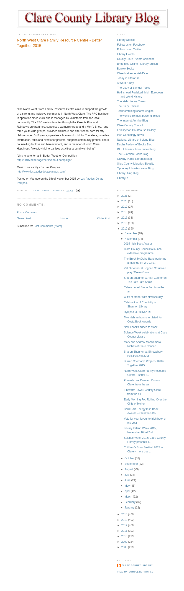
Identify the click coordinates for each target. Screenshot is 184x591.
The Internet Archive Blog (132, 120)
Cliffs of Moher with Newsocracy (143, 297)
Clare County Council (130, 125)
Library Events (126, 54)
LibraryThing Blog (127, 173)
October (130, 458)
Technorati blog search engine (135, 111)
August (129, 469)
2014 (124, 514)
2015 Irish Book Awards (138, 243)
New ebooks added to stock (140, 327)
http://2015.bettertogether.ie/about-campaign (44, 160)
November (131, 238)
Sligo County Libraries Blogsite (135, 163)
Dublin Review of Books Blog (134, 144)
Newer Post (24, 218)
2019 (124, 206)
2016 (124, 223)
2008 (124, 547)
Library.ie (122, 178)
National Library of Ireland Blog (136, 139)
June (128, 480)
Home (64, 218)
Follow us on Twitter (129, 49)
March (129, 496)
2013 (124, 519)
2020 (124, 201)
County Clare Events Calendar (135, 59)
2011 (124, 530)
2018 (124, 212)
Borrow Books (125, 68)
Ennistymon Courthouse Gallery (136, 130)
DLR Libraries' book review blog (136, 149)
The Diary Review (128, 106)
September (132, 463)
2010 (124, 536)
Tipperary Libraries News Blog (135, 168)
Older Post (103, 218)
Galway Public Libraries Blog (134, 158)
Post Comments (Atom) (47, 226)
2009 (124, 541)
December (131, 233)
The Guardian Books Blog (132, 154)
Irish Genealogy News (130, 135)
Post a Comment (27, 212)
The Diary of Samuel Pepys (133, 87)
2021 (124, 195)
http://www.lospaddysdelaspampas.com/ (41, 171)
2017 (124, 217)
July (127, 474)
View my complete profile (135, 572)
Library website (126, 39)
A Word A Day (125, 83)
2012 (124, 525)
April (128, 491)
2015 (124, 228)
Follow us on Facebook (131, 44)
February (130, 502)
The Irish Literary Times (131, 101)
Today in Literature (128, 78)
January (130, 507)
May (127, 485)
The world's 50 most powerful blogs (138, 115)
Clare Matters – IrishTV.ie (132, 73)
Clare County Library (137, 565)
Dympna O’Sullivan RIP (138, 312)
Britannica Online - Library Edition (137, 63)
